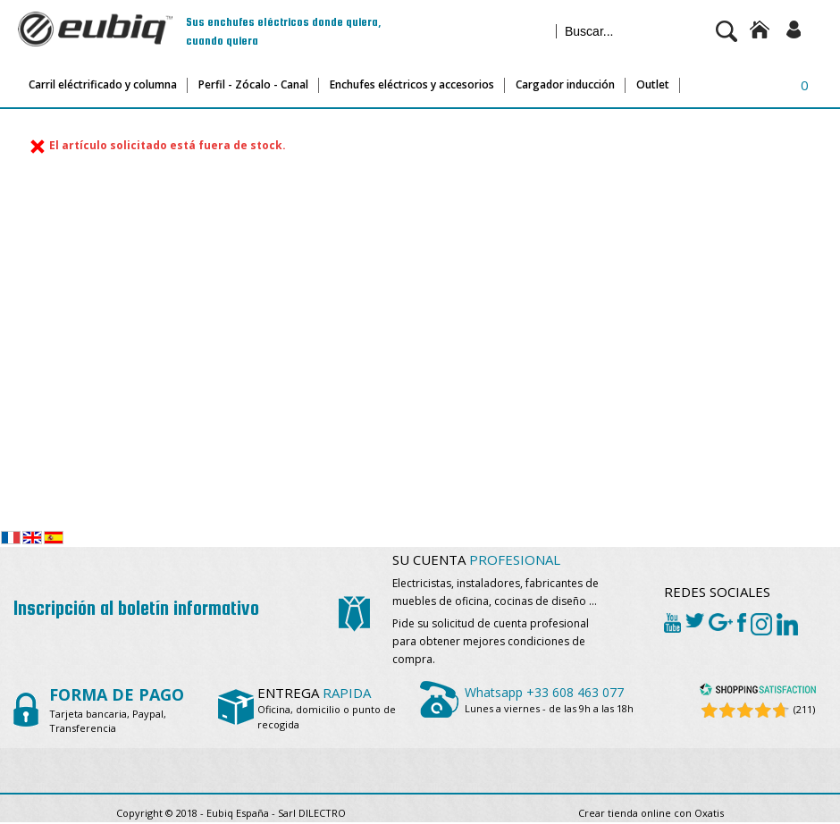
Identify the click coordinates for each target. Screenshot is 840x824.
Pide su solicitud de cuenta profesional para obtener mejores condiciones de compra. (490, 641)
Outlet (652, 84)
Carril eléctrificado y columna (103, 84)
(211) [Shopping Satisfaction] (804, 709)
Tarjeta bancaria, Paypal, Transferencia (116, 713)
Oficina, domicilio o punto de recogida (326, 709)
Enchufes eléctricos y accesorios (412, 84)
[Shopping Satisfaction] (758, 692)
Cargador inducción (565, 84)
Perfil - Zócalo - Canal (253, 84)
